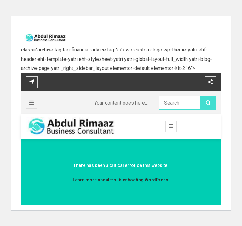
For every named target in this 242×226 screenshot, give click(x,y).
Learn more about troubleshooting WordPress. (121, 179)
